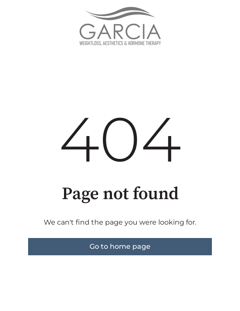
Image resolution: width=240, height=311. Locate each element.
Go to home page (120, 246)
